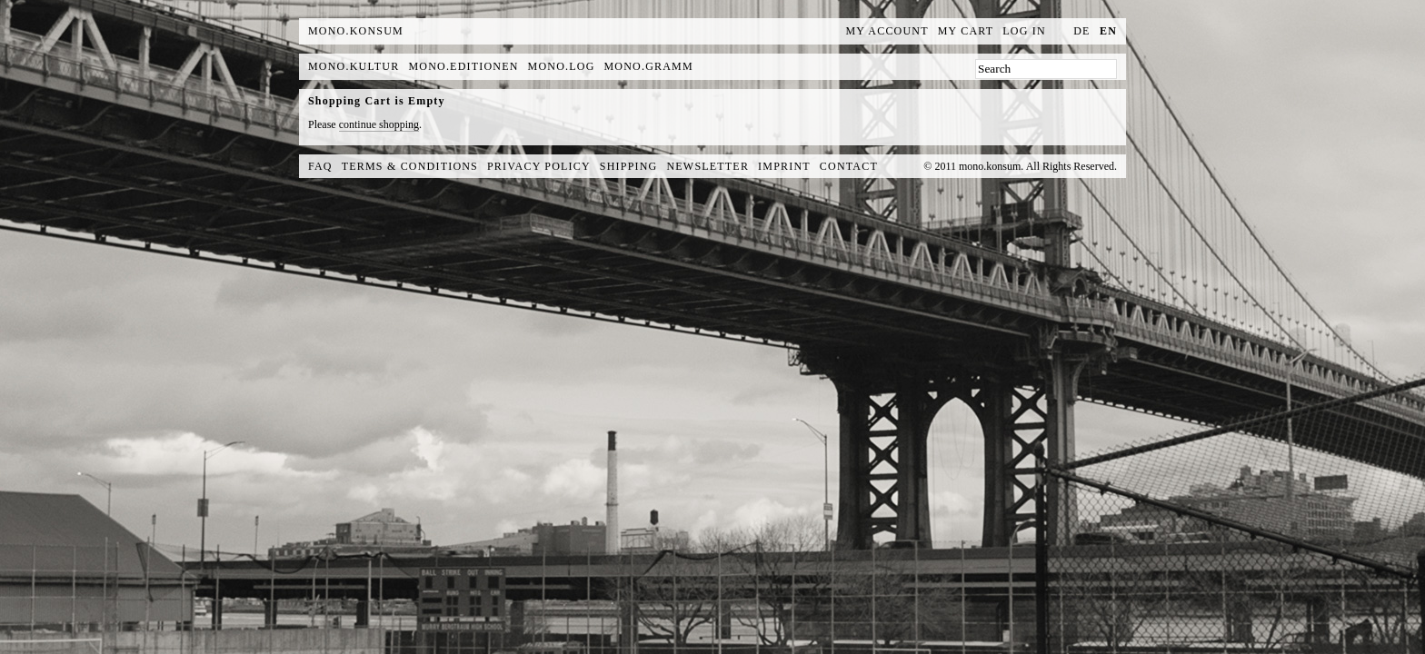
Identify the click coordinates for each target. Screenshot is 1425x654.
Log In (1024, 31)
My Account (887, 31)
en (1108, 31)
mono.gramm (648, 66)
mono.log (561, 66)
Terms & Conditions (410, 166)
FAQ (320, 166)
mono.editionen (463, 66)
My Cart (966, 31)
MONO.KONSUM (356, 31)
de (1081, 31)
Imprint (784, 166)
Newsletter (707, 166)
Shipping (629, 166)
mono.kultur (353, 66)
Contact (849, 166)
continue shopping (379, 124)
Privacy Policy (539, 166)
